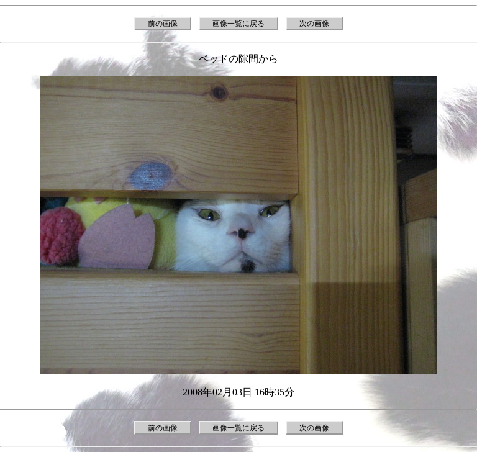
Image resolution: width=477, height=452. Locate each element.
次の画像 (314, 23)
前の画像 (163, 23)
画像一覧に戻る (238, 23)
